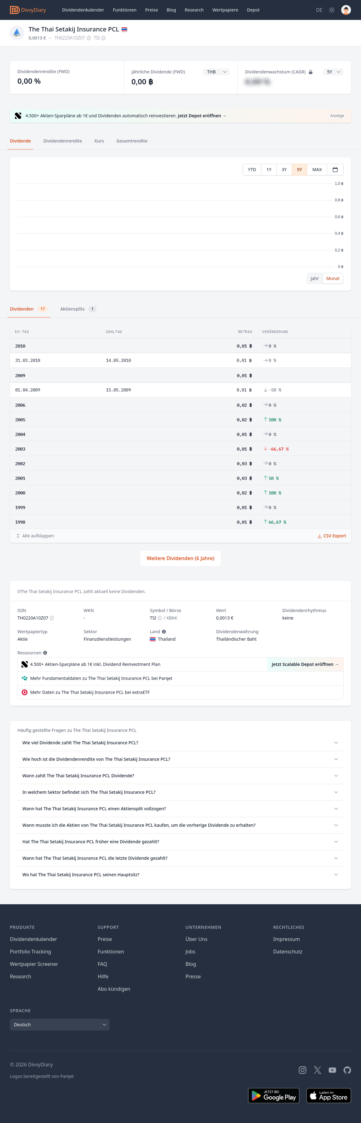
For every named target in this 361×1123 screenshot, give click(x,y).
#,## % (257, 81)
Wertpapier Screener (34, 964)
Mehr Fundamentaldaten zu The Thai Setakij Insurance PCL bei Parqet (101, 678)
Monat (333, 278)
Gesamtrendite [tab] (131, 141)
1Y (268, 169)
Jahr (315, 278)
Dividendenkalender (83, 10)
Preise (151, 10)
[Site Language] (319, 10)
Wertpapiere (225, 10)
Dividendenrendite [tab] (62, 141)
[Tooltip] (163, 631)
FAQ (102, 964)
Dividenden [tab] (29, 309)
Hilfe (103, 976)
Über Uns (197, 939)
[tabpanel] (180, 224)
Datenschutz (288, 951)
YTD (252, 169)
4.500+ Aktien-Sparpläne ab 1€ (95, 664)
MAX (317, 169)
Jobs (191, 951)
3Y (284, 169)
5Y (299, 169)
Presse (193, 976)
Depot (253, 10)
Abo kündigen (114, 988)
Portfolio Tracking (30, 951)
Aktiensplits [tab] (78, 309)
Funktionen (125, 10)
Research (20, 976)
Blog (191, 964)
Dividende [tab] (20, 141)
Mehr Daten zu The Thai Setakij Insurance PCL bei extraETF (90, 692)
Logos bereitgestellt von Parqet (42, 1076)
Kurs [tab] (99, 141)
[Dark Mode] (331, 10)
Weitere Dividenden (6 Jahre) (180, 558)
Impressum (286, 939)
